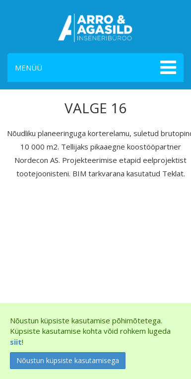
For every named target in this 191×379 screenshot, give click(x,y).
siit (16, 342)
